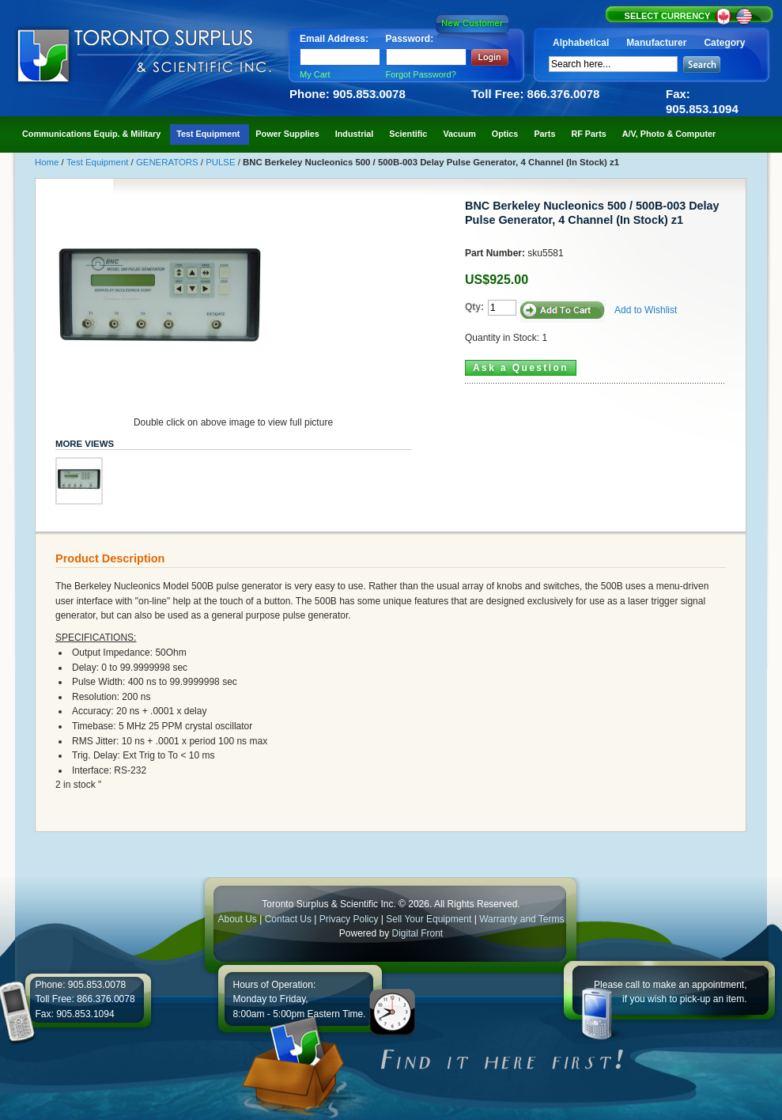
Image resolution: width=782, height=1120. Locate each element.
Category (724, 42)
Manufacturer (656, 42)
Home (48, 162)
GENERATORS (168, 162)
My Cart (315, 74)
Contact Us (288, 919)
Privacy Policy (349, 919)
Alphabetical (581, 42)
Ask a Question (521, 367)
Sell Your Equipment (430, 919)
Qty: (474, 306)
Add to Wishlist (645, 310)
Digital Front (418, 933)
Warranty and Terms (521, 919)
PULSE (222, 162)
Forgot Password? (421, 74)
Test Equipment (98, 162)
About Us (236, 919)
